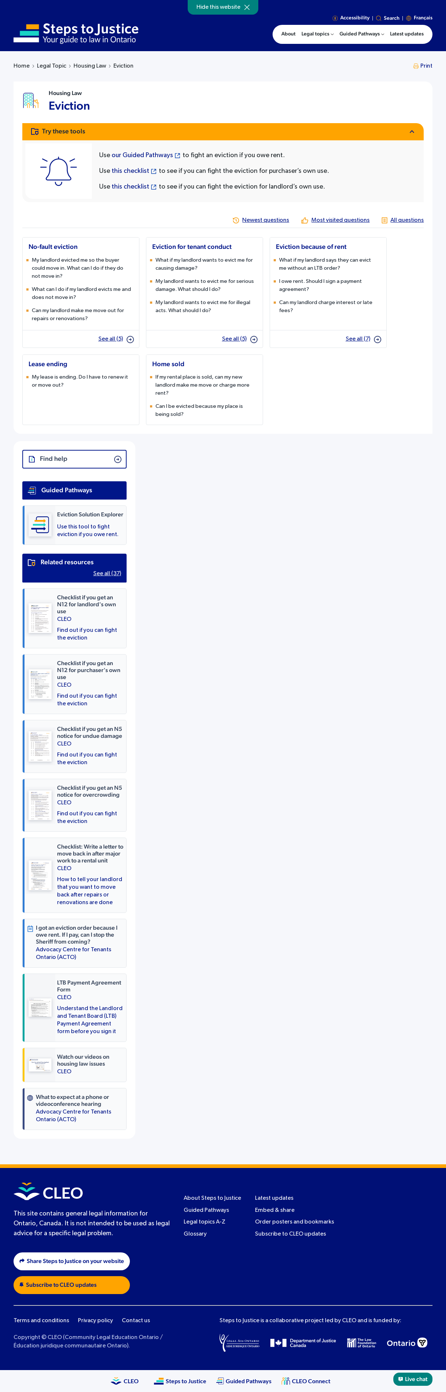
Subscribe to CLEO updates (290, 1234)
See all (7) (363, 339)
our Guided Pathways (142, 155)
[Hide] (247, 7)
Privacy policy (95, 1321)
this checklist (130, 171)
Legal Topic (51, 66)
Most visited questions (340, 220)
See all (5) (116, 339)
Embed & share (275, 1210)
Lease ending (48, 364)
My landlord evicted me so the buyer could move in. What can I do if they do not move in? (77, 268)
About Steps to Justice (212, 1198)
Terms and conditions (41, 1321)
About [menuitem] (288, 34)
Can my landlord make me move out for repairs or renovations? (78, 314)
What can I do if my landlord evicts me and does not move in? (81, 293)
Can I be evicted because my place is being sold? (199, 410)
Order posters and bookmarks (294, 1222)
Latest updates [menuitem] (407, 34)
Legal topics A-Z (204, 1222)
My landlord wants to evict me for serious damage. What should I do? (204, 285)
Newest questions (265, 220)
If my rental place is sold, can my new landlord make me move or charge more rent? (202, 385)
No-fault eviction (53, 247)
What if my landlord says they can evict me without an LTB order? (325, 264)
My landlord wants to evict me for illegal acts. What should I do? (202, 306)
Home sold (168, 364)
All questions (407, 220)
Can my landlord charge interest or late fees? (325, 306)
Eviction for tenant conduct (192, 247)
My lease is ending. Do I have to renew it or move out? (80, 381)
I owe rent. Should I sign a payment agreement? (320, 285)
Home (22, 66)
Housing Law (90, 66)
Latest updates (274, 1198)
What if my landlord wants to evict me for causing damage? (204, 264)
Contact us (136, 1321)
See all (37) (107, 574)
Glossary (195, 1234)
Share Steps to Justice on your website (71, 1261)
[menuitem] (317, 34)
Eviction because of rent (311, 247)
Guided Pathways (206, 1210)
